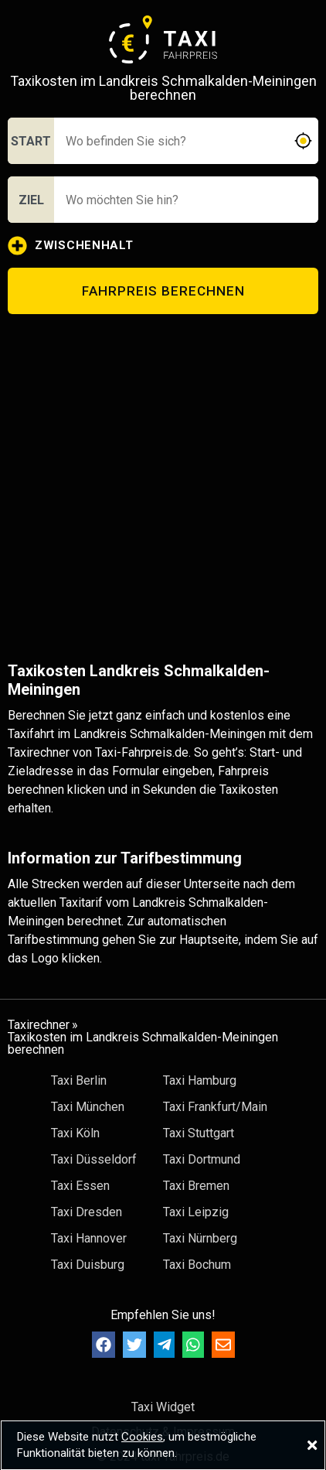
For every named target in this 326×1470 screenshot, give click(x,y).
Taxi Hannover (89, 1238)
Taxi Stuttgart (198, 1133)
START (31, 141)
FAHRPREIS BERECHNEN (163, 291)
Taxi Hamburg (199, 1080)
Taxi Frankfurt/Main (215, 1106)
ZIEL (31, 200)
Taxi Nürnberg (200, 1238)
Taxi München (87, 1106)
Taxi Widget (163, 1407)
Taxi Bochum (197, 1264)
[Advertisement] (161, 487)
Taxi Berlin (79, 1080)
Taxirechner (39, 1024)
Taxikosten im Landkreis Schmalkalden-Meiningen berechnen (143, 1043)
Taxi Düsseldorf (94, 1159)
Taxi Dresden (86, 1212)
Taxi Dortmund (201, 1159)
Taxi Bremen (196, 1185)
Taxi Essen (80, 1185)
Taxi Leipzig (196, 1212)
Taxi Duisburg (87, 1264)
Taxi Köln (75, 1133)
